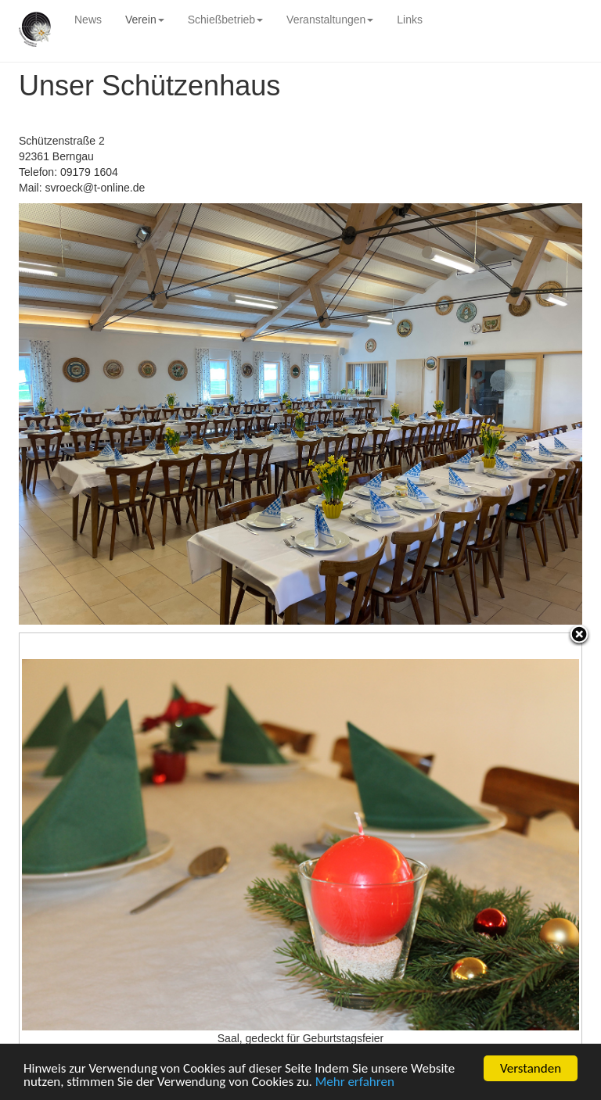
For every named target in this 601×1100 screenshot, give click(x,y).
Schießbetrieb (225, 19)
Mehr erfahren (354, 1082)
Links (410, 19)
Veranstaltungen (329, 19)
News (88, 19)
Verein (144, 19)
